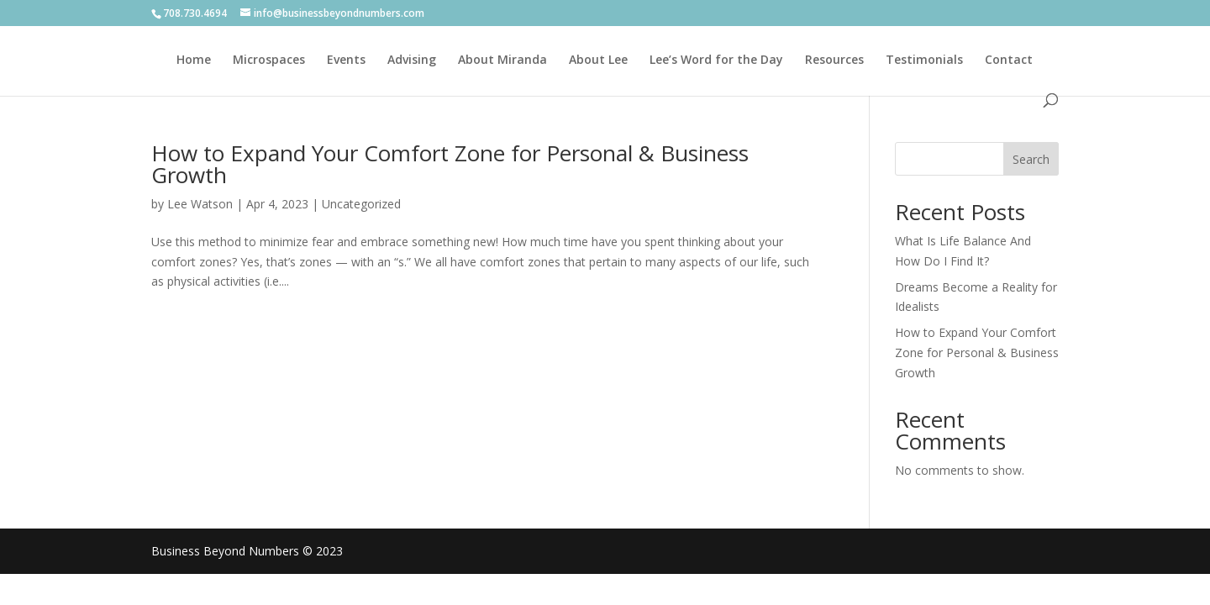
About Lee (598, 60)
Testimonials (924, 60)
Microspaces (269, 60)
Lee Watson (200, 204)
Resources (834, 60)
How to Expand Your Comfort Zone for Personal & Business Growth (450, 164)
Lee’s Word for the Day (716, 60)
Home (193, 60)
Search (1031, 159)
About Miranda (502, 60)
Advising (411, 60)
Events (346, 60)
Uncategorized (361, 204)
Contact (1009, 60)
